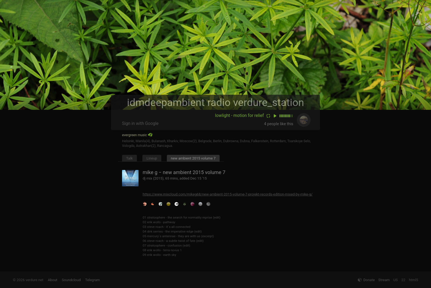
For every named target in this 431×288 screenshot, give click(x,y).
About (52, 280)
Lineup (152, 158)
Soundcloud (71, 280)
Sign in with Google (140, 123)
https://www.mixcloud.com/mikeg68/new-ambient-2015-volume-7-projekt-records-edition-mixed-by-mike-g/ (228, 194)
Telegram (92, 280)
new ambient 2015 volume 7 (193, 158)
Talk (129, 158)
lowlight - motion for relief (239, 115)
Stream (384, 280)
